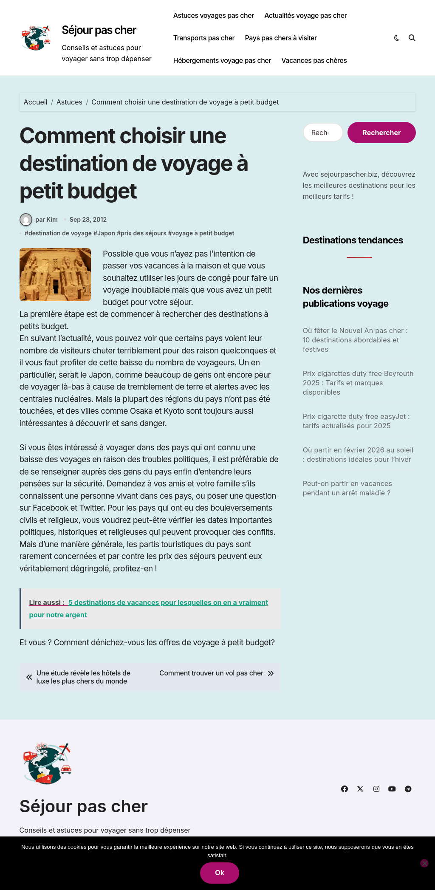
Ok (219, 872)
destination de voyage (60, 233)
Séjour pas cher (99, 30)
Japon (106, 233)
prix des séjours (144, 233)
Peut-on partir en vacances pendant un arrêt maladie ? (348, 488)
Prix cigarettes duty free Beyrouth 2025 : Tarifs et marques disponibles (358, 382)
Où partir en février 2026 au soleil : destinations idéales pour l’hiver (358, 454)
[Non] (424, 863)
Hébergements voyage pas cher (222, 60)
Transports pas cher (204, 38)
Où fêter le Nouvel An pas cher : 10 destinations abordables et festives (355, 339)
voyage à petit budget (203, 233)
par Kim (39, 219)
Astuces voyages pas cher (213, 15)
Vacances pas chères (314, 60)
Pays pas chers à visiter (281, 38)
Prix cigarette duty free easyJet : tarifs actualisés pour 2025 (356, 421)
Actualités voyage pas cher (305, 15)
